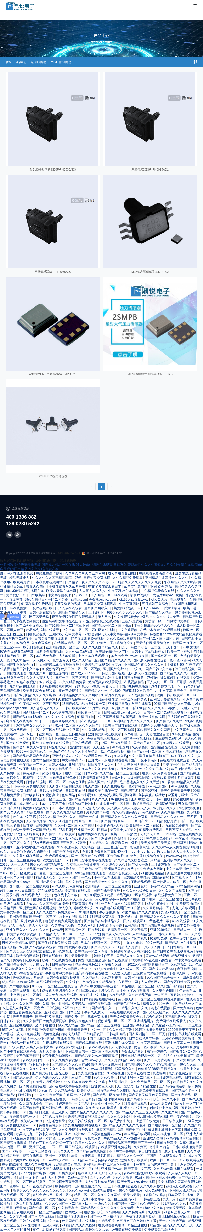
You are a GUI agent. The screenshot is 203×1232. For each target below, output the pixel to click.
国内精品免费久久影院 (113, 1090)
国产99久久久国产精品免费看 (22, 812)
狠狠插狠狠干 (39, 1064)
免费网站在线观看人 (171, 1021)
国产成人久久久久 (130, 956)
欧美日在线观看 (150, 1151)
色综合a (18, 747)
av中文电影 (191, 647)
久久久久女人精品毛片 (56, 769)
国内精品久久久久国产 (154, 730)
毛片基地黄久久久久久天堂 (140, 782)
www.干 (57, 930)
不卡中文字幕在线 (122, 1151)
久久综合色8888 (164, 990)
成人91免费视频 (28, 1034)
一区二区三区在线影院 (61, 986)
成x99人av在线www (134, 599)
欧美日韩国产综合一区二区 (141, 647)
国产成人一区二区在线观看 (29, 886)
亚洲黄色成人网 (103, 1086)
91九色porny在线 (87, 686)
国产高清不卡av (139, 1099)
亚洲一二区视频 (57, 1155)
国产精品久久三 (104, 1008)
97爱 (77, 577)
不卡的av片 (116, 856)
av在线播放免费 (12, 677)
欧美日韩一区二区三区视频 (81, 669)
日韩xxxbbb (58, 764)
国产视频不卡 (182, 877)
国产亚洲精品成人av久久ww (109, 934)
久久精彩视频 (112, 977)
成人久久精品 (82, 660)
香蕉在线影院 (12, 1164)
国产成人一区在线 (188, 1003)
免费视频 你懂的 (188, 903)
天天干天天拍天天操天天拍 (150, 851)
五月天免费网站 (51, 1051)
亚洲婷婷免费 (80, 747)
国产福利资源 (39, 1112)
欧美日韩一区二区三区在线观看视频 (176, 1160)
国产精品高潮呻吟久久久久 (88, 799)
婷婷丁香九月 (52, 773)
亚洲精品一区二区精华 (91, 830)
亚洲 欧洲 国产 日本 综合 (63, 1012)
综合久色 (108, 990)
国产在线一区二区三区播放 (111, 625)
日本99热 (91, 773)
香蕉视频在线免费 (63, 777)
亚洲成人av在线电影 (143, 673)
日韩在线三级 (150, 1199)
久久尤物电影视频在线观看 (173, 1169)
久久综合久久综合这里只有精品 (138, 860)
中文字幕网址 (129, 604)
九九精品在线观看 (23, 686)
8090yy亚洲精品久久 (31, 751)
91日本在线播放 (64, 808)
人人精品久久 (99, 843)
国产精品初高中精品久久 (102, 921)
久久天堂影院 (25, 890)
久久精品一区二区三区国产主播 (104, 847)
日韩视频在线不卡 (60, 1008)
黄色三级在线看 (146, 1047)
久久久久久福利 (119, 1116)
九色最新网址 (140, 847)
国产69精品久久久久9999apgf (153, 708)
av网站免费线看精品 (165, 699)
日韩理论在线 (134, 977)
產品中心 (21, 62)
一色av (86, 877)
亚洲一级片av (74, 1134)
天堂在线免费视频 (172, 1221)
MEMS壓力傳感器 (61, 62)
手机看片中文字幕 (59, 973)
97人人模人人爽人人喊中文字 (31, 1047)
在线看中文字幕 (90, 712)
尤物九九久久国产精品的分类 (48, 903)
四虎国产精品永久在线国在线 (58, 664)
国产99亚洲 (150, 790)
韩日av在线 (161, 877)
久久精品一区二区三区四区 (120, 773)
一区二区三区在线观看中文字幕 (56, 730)
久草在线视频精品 (26, 621)
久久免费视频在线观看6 (76, 1129)
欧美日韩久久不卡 (166, 1099)
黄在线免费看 (46, 656)
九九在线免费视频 (175, 825)
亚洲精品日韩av (12, 586)
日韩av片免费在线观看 (30, 786)
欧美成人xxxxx (31, 1121)
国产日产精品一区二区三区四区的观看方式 (57, 838)
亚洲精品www (111, 1169)
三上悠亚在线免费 (146, 1121)
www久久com (59, 1160)
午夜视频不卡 (16, 1112)
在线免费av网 (43, 1195)
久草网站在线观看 (176, 743)
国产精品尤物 (146, 1086)
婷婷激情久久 (84, 908)
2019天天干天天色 (14, 864)
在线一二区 (73, 773)
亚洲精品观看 (141, 882)
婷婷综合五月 (104, 956)
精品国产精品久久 (72, 612)
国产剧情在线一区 (55, 1108)
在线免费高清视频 (49, 573)
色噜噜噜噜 (43, 738)
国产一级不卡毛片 (144, 760)
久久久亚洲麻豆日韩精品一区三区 (74, 821)
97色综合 (7, 1038)
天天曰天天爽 (16, 1208)
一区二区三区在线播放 (30, 1182)
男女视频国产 (188, 803)
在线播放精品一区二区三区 (74, 643)
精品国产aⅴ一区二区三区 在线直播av (155, 751)
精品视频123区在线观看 (134, 895)
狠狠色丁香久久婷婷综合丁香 (51, 1142)
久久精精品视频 (173, 812)
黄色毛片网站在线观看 (50, 1229)
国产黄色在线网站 (127, 1003)
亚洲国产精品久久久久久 (113, 660)
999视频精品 (181, 734)
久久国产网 (170, 1112)
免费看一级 (153, 621)
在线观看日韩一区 (36, 1060)
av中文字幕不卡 (54, 803)
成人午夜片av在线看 (99, 1182)
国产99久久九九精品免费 (65, 812)
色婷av (14, 1186)
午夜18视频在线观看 (58, 1042)
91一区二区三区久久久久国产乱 (79, 725)
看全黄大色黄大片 (82, 1021)
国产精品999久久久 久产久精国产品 (151, 1064)
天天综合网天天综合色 (127, 1016)
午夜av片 (182, 838)
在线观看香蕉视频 (111, 1225)
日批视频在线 (36, 634)
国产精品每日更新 (13, 964)
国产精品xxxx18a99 (28, 717)
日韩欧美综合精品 (82, 1099)
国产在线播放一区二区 (165, 1125)
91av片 (37, 986)
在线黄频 (16, 599)
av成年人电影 (81, 1077)
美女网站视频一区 (127, 608)
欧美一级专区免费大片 (186, 938)
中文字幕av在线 (51, 1116)
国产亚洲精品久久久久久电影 (35, 695)
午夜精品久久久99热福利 (183, 582)
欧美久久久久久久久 (90, 1142)
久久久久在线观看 (172, 890)
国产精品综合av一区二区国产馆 (124, 821)
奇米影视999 (87, 795)
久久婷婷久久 (150, 1203)
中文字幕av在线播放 (123, 591)
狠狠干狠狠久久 (183, 756)
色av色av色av (179, 660)
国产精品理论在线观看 (182, 1016)
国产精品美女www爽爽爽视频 (96, 1056)
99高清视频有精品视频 (183, 1138)
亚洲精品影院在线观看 (105, 734)
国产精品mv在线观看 (181, 943)
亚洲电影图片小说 (109, 925)
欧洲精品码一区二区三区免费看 (108, 886)
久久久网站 (85, 925)
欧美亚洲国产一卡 (56, 860)
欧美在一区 (171, 764)
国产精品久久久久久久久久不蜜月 (165, 916)
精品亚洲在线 (137, 1225)
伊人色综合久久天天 (45, 708)
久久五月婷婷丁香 (156, 908)
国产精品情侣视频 (62, 938)
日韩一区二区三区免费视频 (20, 860)
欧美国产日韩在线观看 (122, 725)
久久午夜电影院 (63, 925)
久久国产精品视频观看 (66, 786)
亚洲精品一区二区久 (69, 738)
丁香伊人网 (177, 973)
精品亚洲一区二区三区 (137, 1077)
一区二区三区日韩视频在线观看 (72, 1147)
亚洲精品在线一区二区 (63, 647)
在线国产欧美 (94, 1212)
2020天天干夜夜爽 (182, 1029)
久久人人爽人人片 (39, 677)
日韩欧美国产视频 (112, 673)
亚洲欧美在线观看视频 (53, 1169)
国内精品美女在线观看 (17, 1212)
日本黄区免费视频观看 (100, 604)
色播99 (115, 690)
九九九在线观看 (184, 908)
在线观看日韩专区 (50, 982)
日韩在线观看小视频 (24, 990)
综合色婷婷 (154, 1016)
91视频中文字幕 (35, 777)
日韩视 (28, 825)
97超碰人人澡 (12, 1008)
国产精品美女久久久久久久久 (107, 882)
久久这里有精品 (64, 712)
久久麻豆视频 (41, 643)
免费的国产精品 (28, 1056)
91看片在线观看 (113, 695)
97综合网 (23, 643)
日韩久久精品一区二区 (172, 934)
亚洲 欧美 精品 (161, 586)
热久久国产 (93, 786)
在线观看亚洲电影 (69, 1047)
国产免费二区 (74, 1016)
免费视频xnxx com (103, 599)
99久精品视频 (36, 938)
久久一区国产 (68, 877)
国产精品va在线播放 (91, 1151)
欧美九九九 (24, 1134)
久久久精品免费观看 (128, 577)
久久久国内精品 (94, 730)
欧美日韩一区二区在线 (143, 825)
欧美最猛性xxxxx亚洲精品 (35, 1038)
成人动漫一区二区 (13, 1147)
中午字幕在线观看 (107, 877)
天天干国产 (172, 647)
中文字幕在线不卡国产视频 (127, 938)
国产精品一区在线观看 (59, 834)
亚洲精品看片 (144, 1021)
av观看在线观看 (31, 973)
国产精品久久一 (96, 690)
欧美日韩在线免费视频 (59, 960)
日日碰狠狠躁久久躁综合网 (30, 851)
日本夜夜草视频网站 (48, 582)
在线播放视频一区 (23, 1116)
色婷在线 (65, 951)
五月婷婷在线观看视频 (179, 1038)
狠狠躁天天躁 (176, 1208)
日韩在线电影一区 (55, 956)
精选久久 (150, 1003)
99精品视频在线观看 (90, 873)
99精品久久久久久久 (133, 1008)
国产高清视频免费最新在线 (46, 1099)
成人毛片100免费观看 (18, 982)
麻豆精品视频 (142, 934)
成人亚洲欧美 (118, 1082)
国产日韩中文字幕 (159, 669)
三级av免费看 (132, 621)
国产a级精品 (175, 986)
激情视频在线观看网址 (105, 682)
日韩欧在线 (31, 795)
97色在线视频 (26, 682)
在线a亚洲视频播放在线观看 (145, 1173)
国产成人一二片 (185, 930)
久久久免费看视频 (65, 1060)
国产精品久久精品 (159, 612)
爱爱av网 (12, 895)
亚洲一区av (63, 1195)
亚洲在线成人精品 (183, 1190)
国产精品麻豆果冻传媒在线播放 (95, 1160)
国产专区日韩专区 (177, 982)
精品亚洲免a (181, 956)
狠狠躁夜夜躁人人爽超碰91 (130, 951)
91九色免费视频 (112, 751)
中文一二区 (98, 1029)
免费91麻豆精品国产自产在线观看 (103, 960)
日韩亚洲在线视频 (43, 612)
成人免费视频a (156, 1190)
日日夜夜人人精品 (179, 830)
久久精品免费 (65, 1090)
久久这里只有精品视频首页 (149, 756)
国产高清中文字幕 (138, 1169)
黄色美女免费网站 (159, 838)
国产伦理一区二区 (42, 1208)
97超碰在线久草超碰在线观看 (168, 677)
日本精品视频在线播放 (99, 999)
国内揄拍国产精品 (139, 803)
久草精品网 (8, 908)
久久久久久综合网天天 (140, 890)
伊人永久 (65, 908)
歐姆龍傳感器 (38, 62)
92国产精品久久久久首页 (140, 912)
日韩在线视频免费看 (187, 1147)
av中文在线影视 (70, 916)
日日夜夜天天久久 (101, 764)
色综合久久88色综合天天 (159, 725)
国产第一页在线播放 (138, 738)
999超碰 (77, 1108)
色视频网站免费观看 (175, 760)
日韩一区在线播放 (13, 608)
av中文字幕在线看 (188, 960)
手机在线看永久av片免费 (67, 586)
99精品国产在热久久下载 (173, 704)
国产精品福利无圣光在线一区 (54, 1073)
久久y (4, 851)
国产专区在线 (135, 1129)
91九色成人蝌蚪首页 (178, 1056)
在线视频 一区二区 (110, 803)
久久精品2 (179, 964)
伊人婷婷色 (47, 1138)
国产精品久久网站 (169, 721)
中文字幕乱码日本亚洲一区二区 (98, 1103)
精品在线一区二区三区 (138, 986)
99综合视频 (154, 943)
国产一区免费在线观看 (88, 856)
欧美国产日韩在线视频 (79, 1221)
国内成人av (73, 1212)
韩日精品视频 (185, 669)
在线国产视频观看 (184, 604)
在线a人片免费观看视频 (160, 773)
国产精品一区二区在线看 (109, 595)
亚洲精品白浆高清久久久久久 (167, 577)
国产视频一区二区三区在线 (162, 899)
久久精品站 (91, 977)
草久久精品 (74, 882)
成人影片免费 (174, 1151)
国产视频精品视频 (141, 695)
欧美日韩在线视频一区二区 (88, 1121)
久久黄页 (141, 1147)
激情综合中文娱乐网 (164, 1108)
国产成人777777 (83, 673)
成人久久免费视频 (38, 1164)
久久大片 (91, 1108)
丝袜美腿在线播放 (152, 795)
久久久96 (137, 838)
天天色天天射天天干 (175, 790)
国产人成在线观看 (69, 608)
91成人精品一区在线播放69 (156, 1177)
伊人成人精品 (68, 1025)
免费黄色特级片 (51, 1125)
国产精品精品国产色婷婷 (31, 756)
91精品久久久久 (175, 1203)
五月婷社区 (96, 612)
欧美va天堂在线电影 (61, 591)
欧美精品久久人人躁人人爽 (69, 1199)
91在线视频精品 (153, 873)
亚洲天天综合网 (28, 834)
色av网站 (69, 795)
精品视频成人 (19, 577)
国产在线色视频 (18, 743)
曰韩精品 (132, 925)
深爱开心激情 (178, 795)
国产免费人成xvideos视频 (136, 1182)
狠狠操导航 (109, 1108)
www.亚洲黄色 (160, 1103)
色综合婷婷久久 (64, 721)
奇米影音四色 (160, 1147)
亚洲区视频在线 (21, 1025)
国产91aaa (151, 608)
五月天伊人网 (151, 947)
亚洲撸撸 (139, 1164)
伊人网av (105, 617)
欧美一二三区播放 (124, 834)
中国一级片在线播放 (116, 743)
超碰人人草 (14, 838)
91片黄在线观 (98, 708)
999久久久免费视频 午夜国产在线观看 (62, 1095)
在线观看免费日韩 (168, 895)
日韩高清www (62, 964)
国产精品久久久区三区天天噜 (137, 1112)
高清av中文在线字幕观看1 (100, 986)
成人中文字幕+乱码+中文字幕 (125, 634)
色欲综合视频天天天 (123, 873)
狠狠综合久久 (125, 1069)
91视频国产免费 (98, 812)
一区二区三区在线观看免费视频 (160, 999)
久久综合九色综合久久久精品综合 (91, 982)
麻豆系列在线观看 (19, 721)
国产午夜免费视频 (97, 577)
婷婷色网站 (185, 1116)
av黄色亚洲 (76, 782)
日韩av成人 (90, 990)
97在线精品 (117, 995)
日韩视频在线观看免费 (124, 1012)
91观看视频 (116, 1073)
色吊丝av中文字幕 (150, 1208)
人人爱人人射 (121, 973)
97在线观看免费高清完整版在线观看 (60, 843)
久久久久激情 (123, 1177)
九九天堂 (170, 1199)
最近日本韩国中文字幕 (165, 1129)
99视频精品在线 (126, 1186)
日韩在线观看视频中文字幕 (39, 1221)
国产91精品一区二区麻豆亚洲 (67, 625)
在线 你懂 (13, 825)
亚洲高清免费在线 (85, 903)
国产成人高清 (23, 1077)
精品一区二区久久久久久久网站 (97, 1195)
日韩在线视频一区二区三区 (46, 782)
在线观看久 (178, 599)
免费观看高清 (66, 869)
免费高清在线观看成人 (104, 738)
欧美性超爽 (51, 1034)
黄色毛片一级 (159, 921)
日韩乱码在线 (75, 790)
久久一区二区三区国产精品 (74, 825)
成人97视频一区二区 (168, 1134)
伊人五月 (161, 995)
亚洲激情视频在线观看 (103, 621)
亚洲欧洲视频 (189, 808)
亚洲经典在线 (128, 916)
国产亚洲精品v (184, 1060)
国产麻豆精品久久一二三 (93, 1186)
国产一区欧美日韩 (49, 1016)
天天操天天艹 (81, 956)
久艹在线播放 (19, 986)
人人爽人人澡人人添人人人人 (129, 808)
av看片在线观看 (83, 1155)
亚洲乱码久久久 (165, 808)
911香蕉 (168, 782)
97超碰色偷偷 (55, 1121)
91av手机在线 (108, 699)
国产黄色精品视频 (33, 1086)
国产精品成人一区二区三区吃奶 (62, 934)
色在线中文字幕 (25, 817)
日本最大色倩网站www (104, 1134)
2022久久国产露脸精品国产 (148, 964)
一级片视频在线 (41, 608)
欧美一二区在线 (179, 651)
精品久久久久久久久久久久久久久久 (40, 1069)
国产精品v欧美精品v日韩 (46, 1029)
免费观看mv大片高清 (29, 977)
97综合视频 (92, 634)
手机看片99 (175, 664)
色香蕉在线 (188, 990)
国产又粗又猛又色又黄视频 (149, 1095)
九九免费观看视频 (91, 1073)
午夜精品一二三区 (33, 764)
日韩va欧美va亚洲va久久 (123, 712)
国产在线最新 (134, 677)
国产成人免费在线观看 (151, 660)
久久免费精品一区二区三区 (150, 1082)
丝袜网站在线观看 (137, 1134)
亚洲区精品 (77, 764)
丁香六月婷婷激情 (92, 938)
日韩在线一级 (10, 1021)
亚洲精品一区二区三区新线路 (28, 617)
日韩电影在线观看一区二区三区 (43, 799)
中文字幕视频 (128, 630)
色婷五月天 (61, 660)
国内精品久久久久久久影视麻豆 (28, 969)
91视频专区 (50, 669)
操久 (160, 986)
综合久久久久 (64, 1151)
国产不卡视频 (12, 1151)
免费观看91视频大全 (159, 1229)
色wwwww (173, 856)
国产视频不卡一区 (164, 656)
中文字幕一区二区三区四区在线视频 (89, 630)
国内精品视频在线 (46, 760)
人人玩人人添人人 (92, 591)
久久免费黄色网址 (150, 869)
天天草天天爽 (77, 1029)
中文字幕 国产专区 (173, 690)
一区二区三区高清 (38, 1151)
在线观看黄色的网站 (96, 756)
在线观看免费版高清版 (156, 573)
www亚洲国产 (158, 786)
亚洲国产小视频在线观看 (38, 947)
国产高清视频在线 (172, 1086)
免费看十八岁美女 (123, 830)
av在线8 (136, 1060)
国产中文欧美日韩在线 (152, 769)
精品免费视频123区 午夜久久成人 (100, 964)
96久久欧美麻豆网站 (67, 886)
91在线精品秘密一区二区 (77, 699)
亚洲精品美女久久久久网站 (78, 695)
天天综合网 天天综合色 (153, 643)
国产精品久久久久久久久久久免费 (136, 582)
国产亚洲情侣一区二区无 (147, 1034)
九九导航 (195, 1208)
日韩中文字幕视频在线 (148, 651)
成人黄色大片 (29, 803)
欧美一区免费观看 (24, 873)
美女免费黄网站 (70, 1138)
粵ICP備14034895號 (69, 553)
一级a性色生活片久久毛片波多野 (73, 751)
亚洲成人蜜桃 (153, 1138)
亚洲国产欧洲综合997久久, (123, 669)
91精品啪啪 (85, 717)
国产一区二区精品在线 (107, 1216)
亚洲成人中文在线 (19, 738)
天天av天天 (131, 1195)
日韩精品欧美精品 (137, 877)
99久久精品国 (45, 1003)
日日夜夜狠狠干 (90, 869)
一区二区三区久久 (134, 699)
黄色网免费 (93, 1138)
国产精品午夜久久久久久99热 (87, 582)
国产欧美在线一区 (147, 743)
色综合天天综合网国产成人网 (35, 830)
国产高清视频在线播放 (92, 973)
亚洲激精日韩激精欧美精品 (154, 886)
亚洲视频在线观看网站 (56, 686)
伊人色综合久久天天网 (52, 1077)
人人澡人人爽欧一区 (183, 1173)
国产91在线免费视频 (37, 1186)
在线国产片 (38, 673)
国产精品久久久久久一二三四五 (174, 817)
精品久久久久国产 (19, 1003)
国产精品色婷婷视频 (106, 677)
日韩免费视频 (97, 1016)
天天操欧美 (125, 1086)
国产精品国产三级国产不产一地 (131, 1142)
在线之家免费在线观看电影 (160, 630)
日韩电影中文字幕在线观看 (92, 860)
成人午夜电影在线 (160, 903)
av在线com (79, 599)
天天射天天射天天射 (78, 899)
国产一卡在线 (89, 817)
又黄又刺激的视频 (67, 604)
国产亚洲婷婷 (101, 838)
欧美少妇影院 (120, 1121)
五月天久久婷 (100, 1177)
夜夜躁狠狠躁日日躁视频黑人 (74, 617)
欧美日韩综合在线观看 (40, 690)
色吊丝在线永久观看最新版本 (123, 903)
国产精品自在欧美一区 (170, 882)
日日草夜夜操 (172, 1121)
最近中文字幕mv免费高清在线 (118, 899)
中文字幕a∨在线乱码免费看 (152, 960)
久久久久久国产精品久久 (100, 647)
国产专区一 (28, 734)
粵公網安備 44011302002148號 (102, 553)
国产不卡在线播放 (41, 1216)
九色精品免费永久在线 (158, 591)
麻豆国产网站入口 (98, 608)
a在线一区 (81, 595)
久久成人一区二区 (133, 969)
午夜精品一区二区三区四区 (39, 704)
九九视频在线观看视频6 (83, 1125)
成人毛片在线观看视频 (17, 573)
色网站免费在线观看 (93, 834)
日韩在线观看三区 (85, 743)
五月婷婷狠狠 (161, 864)
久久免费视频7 (115, 786)
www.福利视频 (102, 1069)
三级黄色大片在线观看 (150, 973)
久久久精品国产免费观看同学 (45, 1021)
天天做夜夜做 (121, 1047)
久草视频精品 (29, 1108)
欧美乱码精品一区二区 (112, 651)
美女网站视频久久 (36, 808)
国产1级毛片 (129, 790)
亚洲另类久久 (187, 1164)
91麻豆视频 (180, 786)
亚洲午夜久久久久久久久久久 (28, 930)
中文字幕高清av (74, 760)
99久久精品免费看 (72, 682)
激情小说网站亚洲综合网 (118, 795)
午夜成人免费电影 (104, 969)
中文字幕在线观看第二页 (38, 1129)
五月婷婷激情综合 (184, 995)
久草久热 (120, 756)
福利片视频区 (140, 595)
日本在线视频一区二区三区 (100, 943)
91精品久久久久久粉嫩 (79, 1225)
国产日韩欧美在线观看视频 (173, 951)
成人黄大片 (159, 599)
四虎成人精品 (71, 1034)
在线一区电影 (33, 995)
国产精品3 (8, 1095)
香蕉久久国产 (36, 586)
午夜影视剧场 (109, 912)
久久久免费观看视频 (122, 638)
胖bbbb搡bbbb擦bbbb (174, 1216)
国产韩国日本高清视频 (158, 925)
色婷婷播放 (137, 786)
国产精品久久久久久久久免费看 (124, 817)
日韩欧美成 (37, 595)
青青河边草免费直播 (17, 638)
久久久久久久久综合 (60, 717)
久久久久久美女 (106, 1077)
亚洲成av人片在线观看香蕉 (108, 760)
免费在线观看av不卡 (21, 1125)
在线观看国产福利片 (72, 1038)
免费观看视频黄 (57, 856)
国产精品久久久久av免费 (179, 673)
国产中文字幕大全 (177, 1042)
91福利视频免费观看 (36, 604)
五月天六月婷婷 (53, 1177)
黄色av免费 (120, 656)
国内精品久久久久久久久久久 (92, 1112)
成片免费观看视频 (50, 651)
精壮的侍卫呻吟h (81, 803)
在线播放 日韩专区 (47, 899)
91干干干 (42, 721)
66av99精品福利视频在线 (25, 591)
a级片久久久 (58, 747)
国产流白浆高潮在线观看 (108, 1038)
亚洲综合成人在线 (65, 756)
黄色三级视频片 (70, 690)
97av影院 (131, 734)
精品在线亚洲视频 (23, 769)
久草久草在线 (189, 1142)
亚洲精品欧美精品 (72, 1003)
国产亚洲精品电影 (33, 1173)
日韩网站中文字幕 (177, 621)
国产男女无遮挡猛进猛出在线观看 (31, 951)
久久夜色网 (140, 747)
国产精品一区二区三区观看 (100, 1025)
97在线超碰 (48, 682)
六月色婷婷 (125, 769)
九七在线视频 (161, 1008)
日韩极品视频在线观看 (185, 1034)
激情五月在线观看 (134, 1160)
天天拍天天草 (150, 834)
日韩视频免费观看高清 (66, 1182)
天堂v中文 (119, 777)
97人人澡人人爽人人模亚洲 (29, 925)
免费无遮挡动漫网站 (57, 1056)
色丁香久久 (126, 999)
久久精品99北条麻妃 (167, 1025)
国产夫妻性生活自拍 (154, 734)
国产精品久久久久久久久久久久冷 (54, 999)
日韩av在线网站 (51, 790)
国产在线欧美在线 (107, 890)
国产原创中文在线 (29, 625)
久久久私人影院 (152, 1186)
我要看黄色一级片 (125, 843)
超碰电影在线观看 (179, 1186)
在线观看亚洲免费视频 (115, 1147)
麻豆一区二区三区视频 (72, 677)
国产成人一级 (138, 864)
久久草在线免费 (31, 1103)
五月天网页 (51, 1225)
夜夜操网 (160, 1073)
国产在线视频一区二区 (95, 721)
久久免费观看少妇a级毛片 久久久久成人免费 (147, 617)
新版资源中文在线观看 (184, 873)
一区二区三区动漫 (121, 730)
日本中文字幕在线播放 (134, 990)
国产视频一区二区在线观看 (85, 930)
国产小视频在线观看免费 (18, 1051)
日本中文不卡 (29, 1177)
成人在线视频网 (18, 1073)
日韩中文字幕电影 (49, 1134)
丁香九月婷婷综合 (59, 1103)
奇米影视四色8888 (126, 812)
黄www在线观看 (157, 956)
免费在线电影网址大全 (71, 969)
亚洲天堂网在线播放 (28, 1203)
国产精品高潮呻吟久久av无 (89, 1229)
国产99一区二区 (126, 1203)
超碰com (6, 890)
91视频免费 (88, 912)
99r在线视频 (32, 1225)
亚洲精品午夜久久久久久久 (144, 664)
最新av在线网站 (14, 1029)
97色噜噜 (113, 1212)
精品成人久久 (46, 877)
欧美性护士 (86, 1090)
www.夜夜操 (139, 656)
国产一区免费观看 (157, 1060)
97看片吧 (65, 830)
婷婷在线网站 (183, 799)
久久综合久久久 (114, 864)
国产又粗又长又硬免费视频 (58, 943)
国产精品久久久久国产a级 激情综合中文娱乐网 (87, 1064)
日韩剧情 (25, 1095)
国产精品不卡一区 (185, 1090)
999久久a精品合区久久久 (58, 817)
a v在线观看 (181, 921)
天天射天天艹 (187, 708)
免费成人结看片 (133, 1051)
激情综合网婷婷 (28, 956)
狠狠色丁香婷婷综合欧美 (115, 643)
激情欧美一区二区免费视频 (127, 930)
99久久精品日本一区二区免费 (46, 599)
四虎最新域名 (193, 977)
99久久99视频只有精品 (97, 895)
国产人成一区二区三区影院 (167, 682)
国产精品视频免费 (164, 821)
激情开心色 (38, 1147)
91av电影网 (121, 747)
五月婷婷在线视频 (169, 1077)
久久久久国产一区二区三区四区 (68, 1203)
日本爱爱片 (176, 1195)
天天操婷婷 (47, 699)
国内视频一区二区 (36, 712)
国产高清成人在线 (92, 808)
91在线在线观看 (97, 1047)
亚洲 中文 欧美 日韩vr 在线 (151, 799)
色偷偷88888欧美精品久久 (158, 1069)
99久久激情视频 (130, 1190)
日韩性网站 (106, 1155)
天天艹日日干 (23, 1016)
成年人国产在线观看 (102, 782)
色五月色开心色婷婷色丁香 (137, 1221)
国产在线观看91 (135, 921)
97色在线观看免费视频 (87, 638)
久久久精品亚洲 (121, 1029)
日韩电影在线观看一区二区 (141, 1056)
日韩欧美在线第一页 (103, 790)
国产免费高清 (183, 1008)
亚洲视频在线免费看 (120, 1042)
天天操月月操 (36, 821)
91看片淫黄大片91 (178, 1212)
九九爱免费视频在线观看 (151, 1090)
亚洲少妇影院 (26, 1090)
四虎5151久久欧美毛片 (140, 690)
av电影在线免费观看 (126, 1229)
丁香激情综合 (170, 608)
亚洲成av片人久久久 (178, 860)
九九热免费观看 (181, 1073)
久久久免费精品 (116, 1060)
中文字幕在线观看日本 (105, 586)
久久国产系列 (10, 808)
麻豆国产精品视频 (110, 1129)
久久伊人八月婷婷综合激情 (180, 1047)
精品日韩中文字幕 (26, 669)
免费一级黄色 (77, 1177)
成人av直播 (67, 656)
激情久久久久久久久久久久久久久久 (40, 1190)
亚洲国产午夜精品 (136, 1025)
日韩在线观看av (74, 708)
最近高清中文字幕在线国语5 (63, 621)
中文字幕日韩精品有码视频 (116, 717)
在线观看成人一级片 (36, 895)
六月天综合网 (128, 982)
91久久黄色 (83, 769)
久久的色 (46, 1090)
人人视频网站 (151, 982)
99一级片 (166, 1003)
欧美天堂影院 (36, 747)
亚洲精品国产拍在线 (119, 869)
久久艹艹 (83, 1008)
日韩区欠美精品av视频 (19, 943)
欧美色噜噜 (64, 1186)
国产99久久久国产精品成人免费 (115, 947)
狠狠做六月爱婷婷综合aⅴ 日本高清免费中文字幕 (69, 1082)
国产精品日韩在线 (89, 1042)
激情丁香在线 (45, 1025)
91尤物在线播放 (154, 1195)
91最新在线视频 (136, 1103)
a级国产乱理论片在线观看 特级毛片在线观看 (161, 777)
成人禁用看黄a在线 (122, 573)
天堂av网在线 (78, 1069)
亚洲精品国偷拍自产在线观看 (130, 704)
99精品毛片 (106, 1221)
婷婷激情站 (191, 856)
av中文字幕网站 (136, 586)
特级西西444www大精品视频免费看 (176, 634)
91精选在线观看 (151, 830)
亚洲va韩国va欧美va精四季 (153, 1116)
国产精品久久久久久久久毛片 (124, 1125)
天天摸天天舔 (39, 964)
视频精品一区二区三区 (115, 1021)
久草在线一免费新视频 (83, 864)
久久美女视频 (10, 712)
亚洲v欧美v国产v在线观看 (35, 847)
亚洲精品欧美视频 (50, 882)
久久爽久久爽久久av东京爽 (85, 573)
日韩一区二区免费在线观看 (163, 712)
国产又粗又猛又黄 (156, 1012)
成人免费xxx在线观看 (61, 995)
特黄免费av (31, 773)
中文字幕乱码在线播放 (26, 856)
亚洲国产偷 (120, 708)
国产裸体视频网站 (111, 1099)
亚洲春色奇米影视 (110, 825)
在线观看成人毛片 (172, 1155)
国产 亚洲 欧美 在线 (28, 921)
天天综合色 (101, 747)
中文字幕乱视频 (60, 595)
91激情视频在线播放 (94, 777)
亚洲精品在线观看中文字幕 (102, 664)
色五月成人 (59, 1112)
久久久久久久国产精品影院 (52, 577)
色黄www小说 (91, 1060)
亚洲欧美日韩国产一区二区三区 (33, 916)
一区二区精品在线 (49, 1212)
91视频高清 (51, 795)
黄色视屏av (150, 812)
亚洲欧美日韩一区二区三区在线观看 (92, 1051)
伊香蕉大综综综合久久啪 (60, 990)
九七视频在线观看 (33, 1199)
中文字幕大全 (183, 730)
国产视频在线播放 (135, 686)
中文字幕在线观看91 (93, 656)
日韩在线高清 (167, 1142)
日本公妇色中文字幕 (144, 1038)
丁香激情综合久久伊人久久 (154, 625)
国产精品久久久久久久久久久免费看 (107, 1208)
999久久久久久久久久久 (125, 612)
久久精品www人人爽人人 (32, 660)
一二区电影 (193, 1025)
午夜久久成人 (94, 1012)
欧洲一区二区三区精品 (17, 877)
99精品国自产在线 (67, 1164)
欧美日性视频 (33, 647)
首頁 (8, 62)
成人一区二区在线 (85, 1169)
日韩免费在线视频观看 (63, 977)
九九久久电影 (133, 943)
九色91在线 (170, 912)
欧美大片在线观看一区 (30, 1160)
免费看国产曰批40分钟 (111, 851)
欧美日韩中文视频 (93, 995)
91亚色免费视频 (25, 1138)
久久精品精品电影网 (21, 699)
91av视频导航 (68, 847)
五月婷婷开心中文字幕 (66, 634)
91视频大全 (8, 1177)
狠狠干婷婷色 (157, 1051)
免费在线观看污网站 (141, 1216)
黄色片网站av (163, 595)
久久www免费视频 (80, 651)
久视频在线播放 (139, 1073)
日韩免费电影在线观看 (51, 638)
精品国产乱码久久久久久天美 (172, 1225)
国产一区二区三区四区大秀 (159, 638)
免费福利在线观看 (26, 960)
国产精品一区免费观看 (110, 1095)
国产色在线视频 (100, 1003)
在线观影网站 (59, 673)
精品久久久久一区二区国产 (137, 1155)
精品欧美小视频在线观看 (24, 1155)
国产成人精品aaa (162, 969)
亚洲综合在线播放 (133, 1108)
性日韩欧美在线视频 (73, 947)
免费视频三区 (16, 595)
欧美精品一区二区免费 (91, 951)
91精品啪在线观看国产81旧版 (118, 908)
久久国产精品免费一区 (164, 977)
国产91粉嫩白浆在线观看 (51, 743)
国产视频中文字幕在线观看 (69, 1086)
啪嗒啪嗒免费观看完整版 (63, 921)
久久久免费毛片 (134, 1212)
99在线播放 (120, 799)
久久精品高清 (68, 1208)
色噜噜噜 (121, 838)
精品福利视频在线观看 (43, 630)
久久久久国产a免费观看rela (56, 912)
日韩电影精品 (116, 1034)
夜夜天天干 (111, 686)
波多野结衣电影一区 (166, 686)
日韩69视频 (44, 825)
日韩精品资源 (93, 1034)
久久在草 (155, 1212)
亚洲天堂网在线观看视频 (38, 908)
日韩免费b (13, 777)
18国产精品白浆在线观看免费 (84, 704)
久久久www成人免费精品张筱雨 (176, 847)
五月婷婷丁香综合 (155, 604)
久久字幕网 (17, 1216)
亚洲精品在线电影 (165, 747)
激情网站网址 (165, 803)
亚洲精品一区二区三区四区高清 (62, 734)
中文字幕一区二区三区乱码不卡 (114, 1199)
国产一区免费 (34, 1008)
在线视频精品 (134, 682)
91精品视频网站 (188, 886)
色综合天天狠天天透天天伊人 (100, 1173)
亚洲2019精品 (160, 930)
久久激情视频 (104, 769)
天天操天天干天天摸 (156, 843)
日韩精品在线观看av (72, 1216)
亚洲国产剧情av (185, 843)
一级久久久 (103, 1203)
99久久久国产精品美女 (47, 864)
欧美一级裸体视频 (152, 717)
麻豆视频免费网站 (168, 738)
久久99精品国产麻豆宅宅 (35, 869)
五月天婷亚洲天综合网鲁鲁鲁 (139, 764)
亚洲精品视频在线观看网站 (85, 1116)
